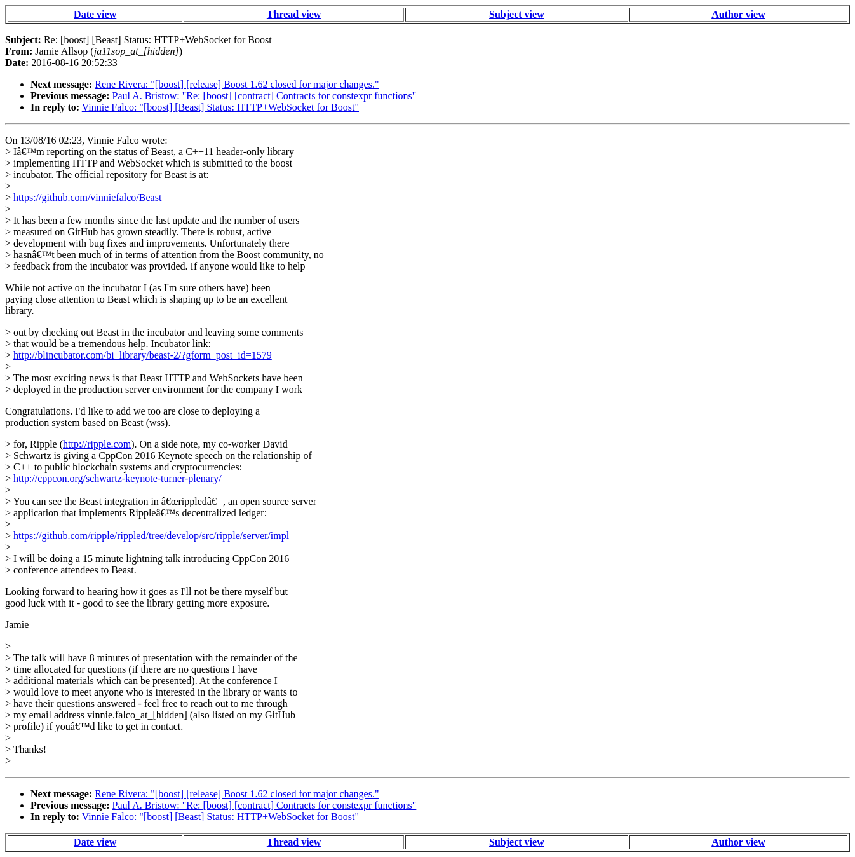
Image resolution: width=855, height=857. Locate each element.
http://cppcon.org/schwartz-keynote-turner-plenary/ (117, 478)
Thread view (294, 14)
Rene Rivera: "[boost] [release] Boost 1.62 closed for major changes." (237, 84)
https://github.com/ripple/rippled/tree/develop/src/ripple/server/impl (151, 535)
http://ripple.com (97, 444)
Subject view (516, 14)
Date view (95, 14)
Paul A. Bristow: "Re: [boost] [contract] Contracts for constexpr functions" (264, 95)
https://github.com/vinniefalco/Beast (87, 197)
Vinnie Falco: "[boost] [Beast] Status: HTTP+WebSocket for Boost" (220, 107)
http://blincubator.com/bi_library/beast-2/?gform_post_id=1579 (142, 355)
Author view (738, 14)
